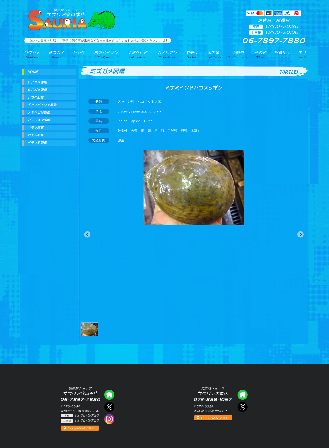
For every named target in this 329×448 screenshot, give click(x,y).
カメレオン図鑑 (38, 120)
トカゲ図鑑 (35, 97)
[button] (87, 234)
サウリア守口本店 (65, 12)
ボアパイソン (105, 54)
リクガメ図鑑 (37, 82)
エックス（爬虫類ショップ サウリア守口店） (109, 407)
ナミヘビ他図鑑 (38, 112)
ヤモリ (191, 54)
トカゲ (78, 54)
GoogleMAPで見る (81, 428)
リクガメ (31, 54)
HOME (32, 71)
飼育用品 (282, 54)
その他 (261, 54)
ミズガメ (56, 54)
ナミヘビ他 (137, 54)
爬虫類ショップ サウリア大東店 (243, 395)
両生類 (212, 54)
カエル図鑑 (35, 135)
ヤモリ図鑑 (35, 127)
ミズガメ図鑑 (37, 89)
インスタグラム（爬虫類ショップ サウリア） (109, 419)
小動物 (237, 54)
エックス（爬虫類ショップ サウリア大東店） (243, 407)
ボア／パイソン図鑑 (42, 104)
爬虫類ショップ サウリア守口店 (109, 395)
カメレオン (166, 54)
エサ (302, 54)
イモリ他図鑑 (37, 142)
